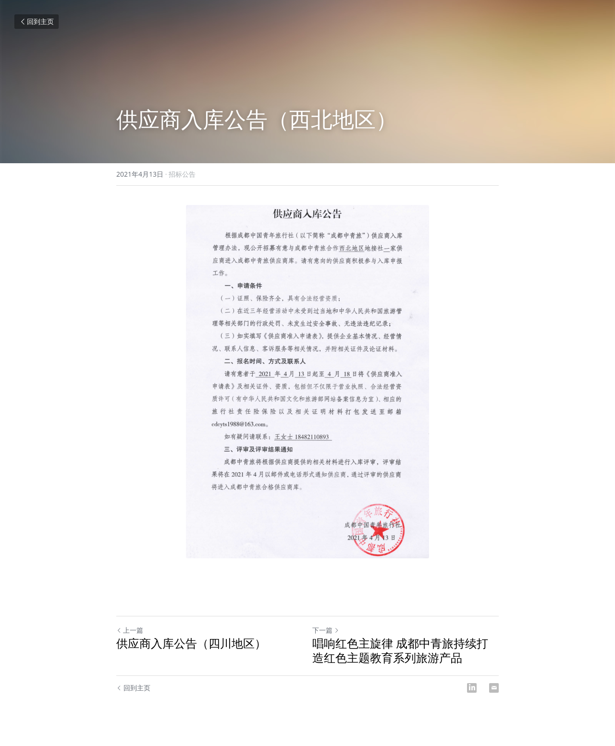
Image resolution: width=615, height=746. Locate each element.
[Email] (494, 688)
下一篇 (325, 630)
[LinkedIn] (472, 688)
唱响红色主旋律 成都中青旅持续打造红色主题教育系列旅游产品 (400, 650)
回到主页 (36, 21)
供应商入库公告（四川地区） (191, 643)
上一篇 (129, 630)
